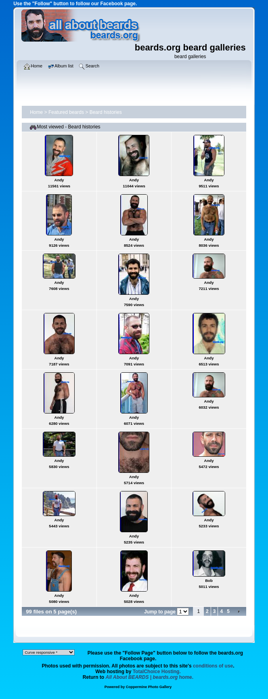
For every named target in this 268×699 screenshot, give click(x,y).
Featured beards (66, 112)
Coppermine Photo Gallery (149, 687)
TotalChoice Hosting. (157, 671)
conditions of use (213, 666)
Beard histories (106, 112)
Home (36, 112)
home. (150, 677)
